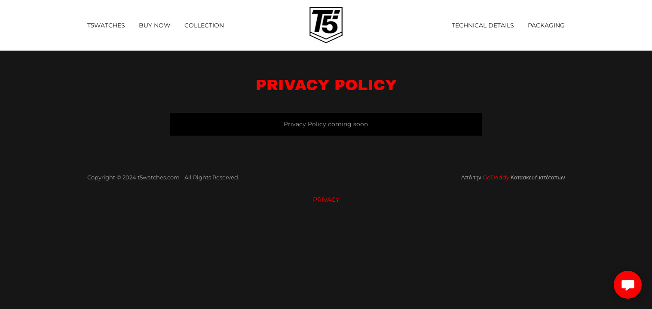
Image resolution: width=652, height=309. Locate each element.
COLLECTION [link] (204, 25)
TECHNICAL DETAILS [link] (483, 25)
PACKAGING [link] (546, 25)
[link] (326, 24)
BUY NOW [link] (155, 25)
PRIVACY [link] (326, 199)
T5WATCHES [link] (106, 25)
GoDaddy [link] (496, 177)
